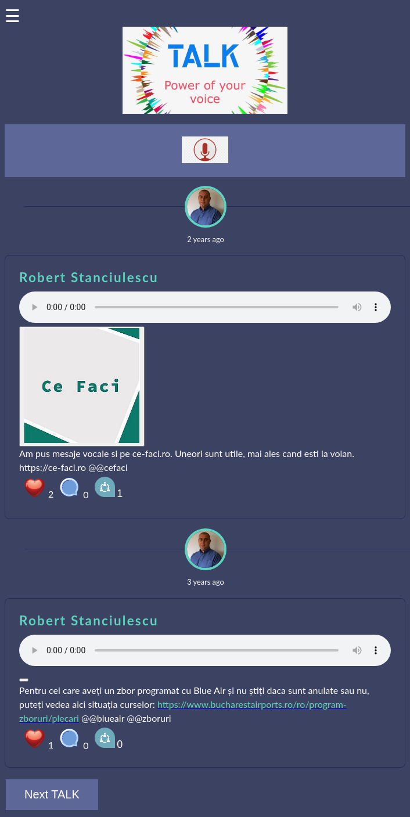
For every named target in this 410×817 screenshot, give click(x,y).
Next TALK (52, 794)
